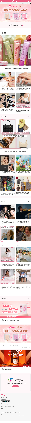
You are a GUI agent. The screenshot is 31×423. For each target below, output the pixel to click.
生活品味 (12, 3)
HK (5, 412)
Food (10, 412)
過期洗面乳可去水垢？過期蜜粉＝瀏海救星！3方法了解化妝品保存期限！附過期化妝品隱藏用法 (23, 110)
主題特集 (5, 406)
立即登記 (15, 386)
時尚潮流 (7, 3)
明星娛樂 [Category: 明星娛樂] (17, 220)
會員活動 (9, 406)
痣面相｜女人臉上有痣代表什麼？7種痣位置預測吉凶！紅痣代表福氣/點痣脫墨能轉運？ (8, 222)
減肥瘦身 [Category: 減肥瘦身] (2, 241)
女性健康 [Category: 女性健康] (2, 263)
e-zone (19, 412)
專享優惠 (13, 406)
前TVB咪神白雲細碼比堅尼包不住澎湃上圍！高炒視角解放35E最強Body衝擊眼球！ (23, 265)
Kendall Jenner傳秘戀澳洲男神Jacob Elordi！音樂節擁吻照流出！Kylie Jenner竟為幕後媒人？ (23, 222)
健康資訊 (23, 3)
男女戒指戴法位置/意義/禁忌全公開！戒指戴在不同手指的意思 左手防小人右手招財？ (8, 172)
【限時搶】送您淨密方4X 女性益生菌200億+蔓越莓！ (10, 320)
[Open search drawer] (30, 1)
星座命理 (28, 3)
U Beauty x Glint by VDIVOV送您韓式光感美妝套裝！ (9, 345)
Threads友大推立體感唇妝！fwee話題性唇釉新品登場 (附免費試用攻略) (15, 68)
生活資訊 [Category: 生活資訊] (2, 220)
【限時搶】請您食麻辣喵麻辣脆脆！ (7, 369)
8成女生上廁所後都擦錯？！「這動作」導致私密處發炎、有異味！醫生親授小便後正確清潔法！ (23, 287)
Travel (8, 412)
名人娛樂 (17, 3)
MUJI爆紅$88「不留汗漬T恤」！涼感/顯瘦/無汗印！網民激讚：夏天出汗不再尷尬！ (23, 193)
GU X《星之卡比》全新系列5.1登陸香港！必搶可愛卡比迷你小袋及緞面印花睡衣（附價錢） (23, 172)
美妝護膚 (2, 3)
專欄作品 (2, 406)
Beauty (13, 412)
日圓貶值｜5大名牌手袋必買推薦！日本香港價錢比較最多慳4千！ (15, 151)
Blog (16, 412)
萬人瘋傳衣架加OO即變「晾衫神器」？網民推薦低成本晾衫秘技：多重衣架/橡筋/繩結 (8, 287)
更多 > (29, 33)
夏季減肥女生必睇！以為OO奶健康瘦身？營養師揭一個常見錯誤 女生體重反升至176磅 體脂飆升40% (8, 244)
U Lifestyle (2, 412)
